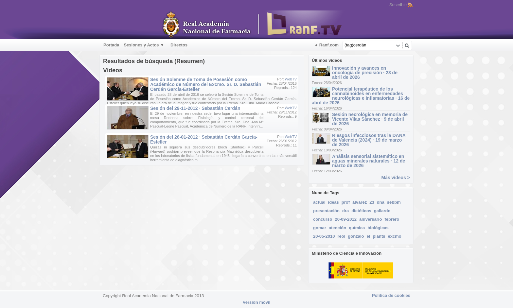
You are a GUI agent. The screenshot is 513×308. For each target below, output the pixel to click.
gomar (319, 227)
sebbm (394, 202)
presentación (326, 210)
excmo (394, 236)
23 (371, 202)
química (357, 227)
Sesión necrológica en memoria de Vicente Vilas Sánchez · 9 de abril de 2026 (370, 119)
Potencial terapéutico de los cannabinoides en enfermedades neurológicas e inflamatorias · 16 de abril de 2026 (361, 95)
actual (319, 202)
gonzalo (356, 236)
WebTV (291, 79)
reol (341, 236)
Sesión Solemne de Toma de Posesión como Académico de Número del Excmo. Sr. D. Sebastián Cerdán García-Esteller (205, 84)
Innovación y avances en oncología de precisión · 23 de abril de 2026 (365, 72)
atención (337, 227)
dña (380, 202)
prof (346, 202)
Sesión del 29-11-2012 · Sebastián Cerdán (195, 108)
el (368, 236)
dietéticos (361, 210)
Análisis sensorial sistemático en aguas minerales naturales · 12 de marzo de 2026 (368, 161)
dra (345, 210)
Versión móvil (257, 302)
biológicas (377, 227)
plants (379, 236)
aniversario (370, 219)
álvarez (359, 202)
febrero (391, 219)
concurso (322, 219)
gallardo (382, 210)
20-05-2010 (324, 236)
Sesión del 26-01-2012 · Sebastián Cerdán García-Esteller (203, 139)
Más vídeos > (395, 177)
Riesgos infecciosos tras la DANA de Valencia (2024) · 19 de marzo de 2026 (368, 140)
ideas (333, 202)
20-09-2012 (346, 219)
